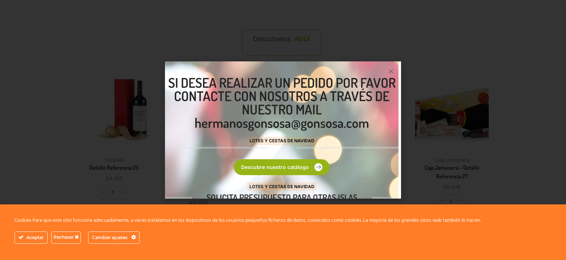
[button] (391, 71)
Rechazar (66, 237)
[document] (283, 130)
